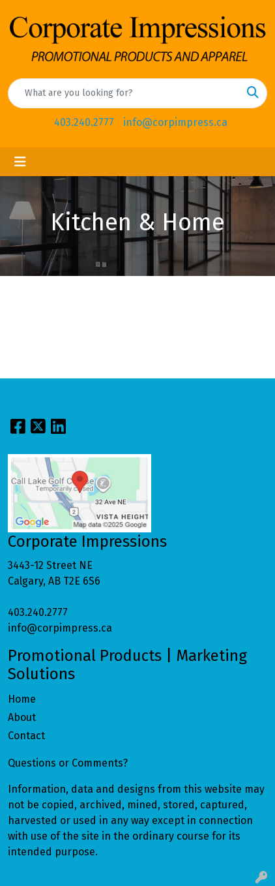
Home (22, 699)
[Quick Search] (124, 93)
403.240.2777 (84, 122)
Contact (26, 735)
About (22, 717)
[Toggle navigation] (20, 162)
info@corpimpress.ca (175, 122)
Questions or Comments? (68, 763)
